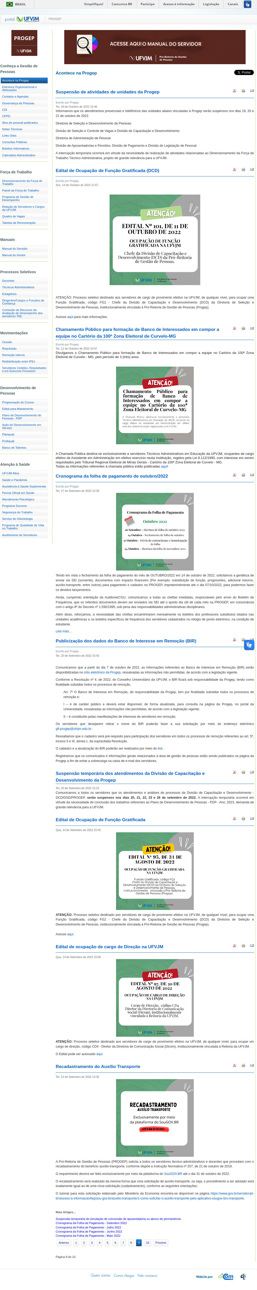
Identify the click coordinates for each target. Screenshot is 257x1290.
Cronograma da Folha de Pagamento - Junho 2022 (89, 1231)
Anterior (64, 1242)
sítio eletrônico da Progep (102, 672)
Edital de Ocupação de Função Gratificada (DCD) (107, 170)
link (160, 748)
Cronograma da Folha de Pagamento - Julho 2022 (88, 1227)
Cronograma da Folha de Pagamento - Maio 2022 (88, 1235)
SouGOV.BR (173, 1174)
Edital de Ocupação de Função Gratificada (100, 819)
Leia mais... (64, 631)
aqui (70, 317)
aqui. (70, 934)
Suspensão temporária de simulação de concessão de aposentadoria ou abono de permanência (118, 1218)
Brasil (20, 4)
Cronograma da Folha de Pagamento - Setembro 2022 (91, 1223)
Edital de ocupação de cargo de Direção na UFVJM (109, 946)
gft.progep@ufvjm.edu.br (73, 729)
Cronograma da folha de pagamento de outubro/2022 (112, 476)
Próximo (160, 1242)
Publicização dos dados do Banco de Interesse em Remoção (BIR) (126, 640)
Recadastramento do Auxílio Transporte (98, 1066)
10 (147, 1242)
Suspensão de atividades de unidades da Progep (108, 91)
